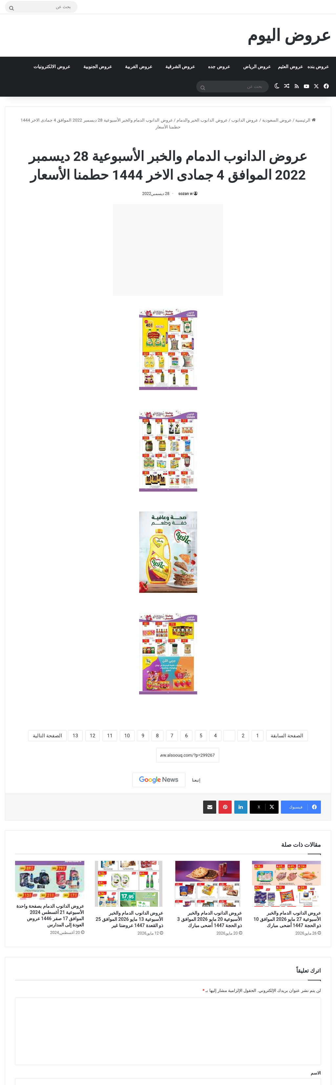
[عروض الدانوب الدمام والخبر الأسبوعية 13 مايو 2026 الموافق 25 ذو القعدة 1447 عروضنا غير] (128, 884)
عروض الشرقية (180, 66)
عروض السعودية (277, 120)
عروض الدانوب (244, 120)
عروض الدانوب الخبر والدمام (202, 120)
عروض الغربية (138, 66)
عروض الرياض (257, 66)
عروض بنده (318, 66)
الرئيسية (305, 120)
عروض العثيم (290, 66)
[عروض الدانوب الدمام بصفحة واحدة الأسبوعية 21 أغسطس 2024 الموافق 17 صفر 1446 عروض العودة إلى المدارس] (49, 880)
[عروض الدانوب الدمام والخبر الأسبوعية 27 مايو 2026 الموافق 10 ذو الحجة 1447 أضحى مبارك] (286, 884)
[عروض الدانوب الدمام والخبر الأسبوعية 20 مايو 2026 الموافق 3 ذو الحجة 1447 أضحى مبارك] (207, 884)
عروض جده (219, 66)
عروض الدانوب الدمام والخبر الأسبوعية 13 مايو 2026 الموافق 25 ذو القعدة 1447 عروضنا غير (129, 919)
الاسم (316, 1073)
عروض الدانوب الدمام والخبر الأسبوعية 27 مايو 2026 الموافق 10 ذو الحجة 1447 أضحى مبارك (287, 919)
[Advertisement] (168, 250)
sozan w (185, 193)
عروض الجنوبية (97, 66)
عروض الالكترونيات (51, 66)
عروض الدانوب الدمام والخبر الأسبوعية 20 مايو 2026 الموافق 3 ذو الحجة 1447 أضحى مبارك (209, 919)
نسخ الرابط (135, 755)
